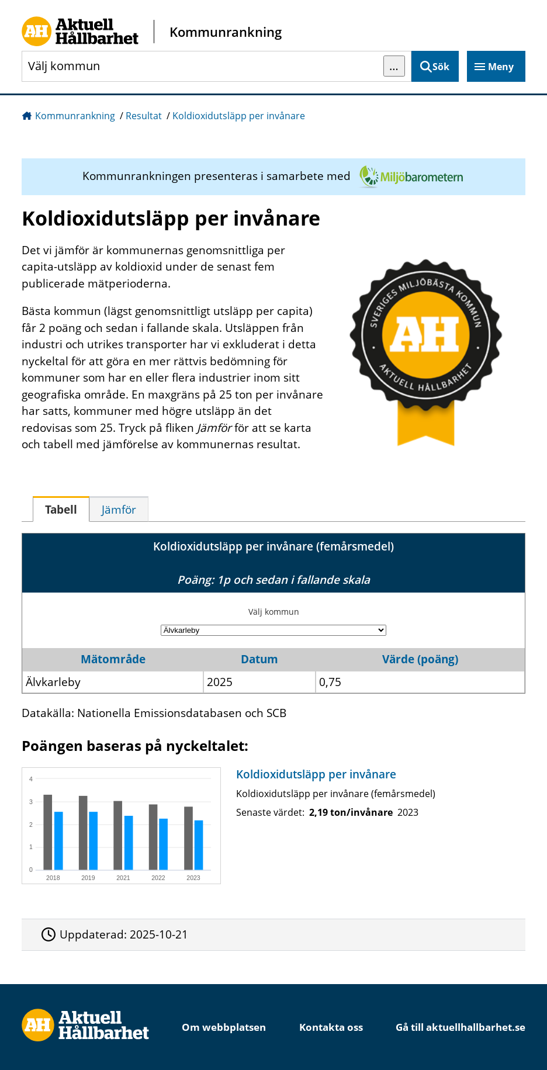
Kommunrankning (75, 115)
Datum (259, 659)
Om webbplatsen (224, 1027)
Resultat (144, 115)
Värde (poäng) (420, 659)
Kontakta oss (331, 1027)
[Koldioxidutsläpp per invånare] (270, 825)
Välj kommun (273, 611)
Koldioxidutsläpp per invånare (238, 115)
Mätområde (113, 659)
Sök (440, 66)
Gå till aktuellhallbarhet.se (460, 1027)
